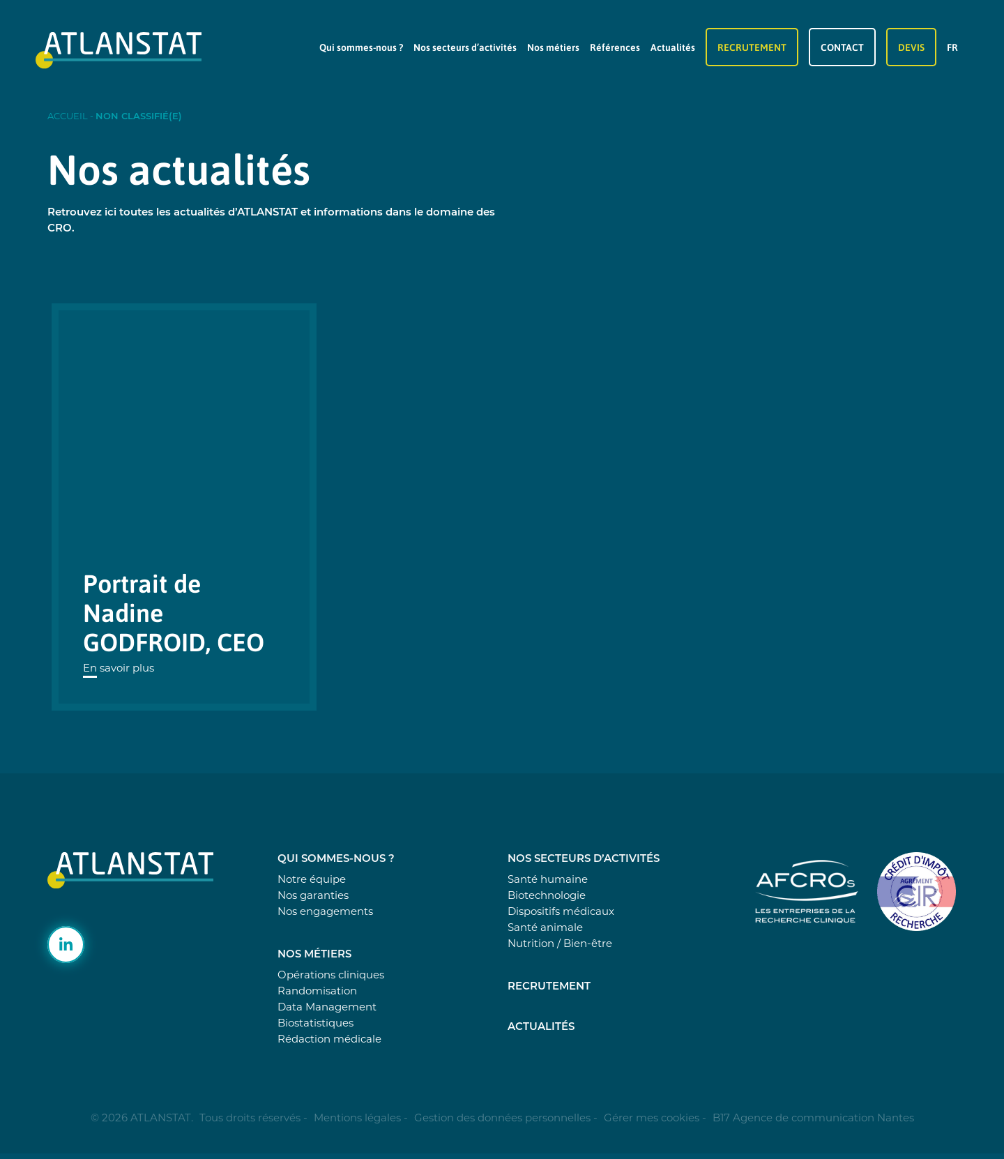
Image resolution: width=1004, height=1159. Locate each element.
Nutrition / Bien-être (560, 943)
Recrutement (751, 47)
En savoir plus (118, 667)
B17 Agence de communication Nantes (813, 1117)
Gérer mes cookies (651, 1117)
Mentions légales (357, 1117)
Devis (911, 47)
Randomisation (317, 990)
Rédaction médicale (329, 1038)
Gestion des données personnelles (502, 1117)
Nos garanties (313, 895)
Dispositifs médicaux (561, 911)
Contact (842, 47)
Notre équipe (311, 879)
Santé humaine (548, 879)
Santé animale (545, 927)
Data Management (326, 1006)
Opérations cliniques (330, 974)
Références (615, 47)
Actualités (673, 47)
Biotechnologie (547, 895)
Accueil (67, 115)
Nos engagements (325, 911)
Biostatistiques (315, 1022)
